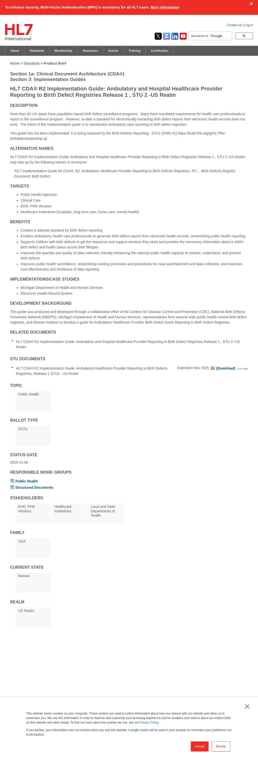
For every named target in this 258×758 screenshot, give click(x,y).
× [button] (246, 706)
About (14, 51)
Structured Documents (34, 487)
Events (113, 51)
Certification (159, 51)
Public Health (26, 481)
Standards (36, 51)
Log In (249, 25)
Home (14, 63)
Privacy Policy (149, 722)
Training (135, 51)
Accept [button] (199, 746)
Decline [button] (221, 746)
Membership (63, 51)
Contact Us (234, 25)
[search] (210, 36)
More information (165, 7)
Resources (90, 51)
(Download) (225, 368)
